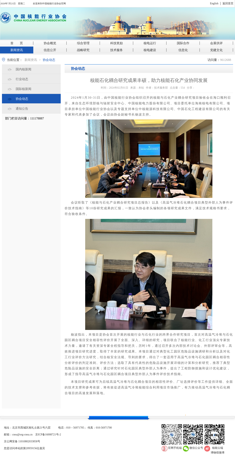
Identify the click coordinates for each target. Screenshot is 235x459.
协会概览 (50, 43)
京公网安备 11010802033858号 (22, 441)
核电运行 (150, 43)
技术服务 (116, 50)
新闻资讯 (16, 50)
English (214, 3)
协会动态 (49, 60)
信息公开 (50, 50)
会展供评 (216, 43)
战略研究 (83, 50)
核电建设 (150, 50)
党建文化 (216, 50)
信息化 (183, 50)
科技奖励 (116, 43)
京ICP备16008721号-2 (48, 434)
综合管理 (83, 43)
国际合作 (183, 43)
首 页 (16, 43)
